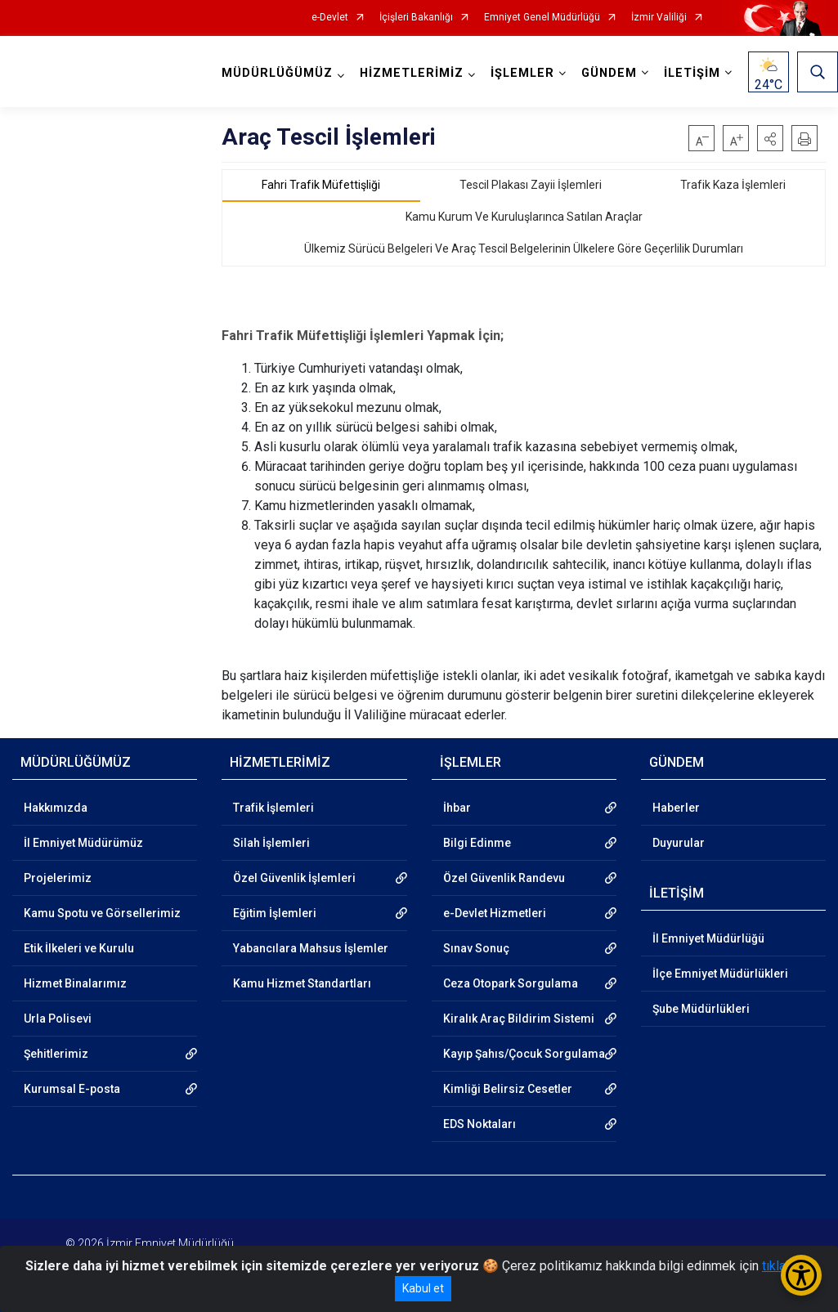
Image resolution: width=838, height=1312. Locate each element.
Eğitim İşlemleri (274, 913)
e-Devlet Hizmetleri (494, 913)
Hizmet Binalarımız (75, 983)
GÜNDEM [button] (609, 73)
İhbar (457, 807)
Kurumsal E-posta (72, 1088)
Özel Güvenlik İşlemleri (294, 877)
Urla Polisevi (58, 1018)
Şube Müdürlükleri (701, 1008)
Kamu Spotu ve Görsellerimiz (102, 913)
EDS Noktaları (479, 1124)
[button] (770, 138)
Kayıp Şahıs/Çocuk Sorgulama (524, 1053)
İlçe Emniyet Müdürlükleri (720, 973)
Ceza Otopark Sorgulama (510, 983)
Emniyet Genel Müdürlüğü (542, 17)
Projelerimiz (58, 877)
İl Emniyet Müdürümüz (83, 842)
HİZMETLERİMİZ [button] (412, 73)
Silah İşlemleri (271, 842)
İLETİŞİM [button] (692, 73)
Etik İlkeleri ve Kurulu (79, 948)
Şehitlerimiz (56, 1053)
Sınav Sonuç (476, 948)
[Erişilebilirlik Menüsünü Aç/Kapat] (801, 1275)
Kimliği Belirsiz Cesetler (507, 1088)
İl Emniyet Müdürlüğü (708, 938)
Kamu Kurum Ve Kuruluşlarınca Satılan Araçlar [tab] (524, 216)
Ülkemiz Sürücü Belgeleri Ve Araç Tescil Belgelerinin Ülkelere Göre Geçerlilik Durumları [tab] (523, 248)
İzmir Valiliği (659, 17)
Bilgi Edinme (477, 842)
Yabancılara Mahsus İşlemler (310, 948)
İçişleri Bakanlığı (416, 17)
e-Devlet (329, 17)
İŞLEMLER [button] (522, 73)
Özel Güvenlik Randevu (504, 877)
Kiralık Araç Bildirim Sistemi (518, 1018)
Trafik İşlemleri (273, 807)
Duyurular (678, 842)
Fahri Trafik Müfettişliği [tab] (321, 184)
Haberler (676, 807)
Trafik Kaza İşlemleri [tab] (733, 184)
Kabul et (423, 1288)
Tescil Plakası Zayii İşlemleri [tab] (530, 184)
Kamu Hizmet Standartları (302, 983)
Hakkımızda (55, 807)
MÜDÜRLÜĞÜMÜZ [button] (277, 73)
